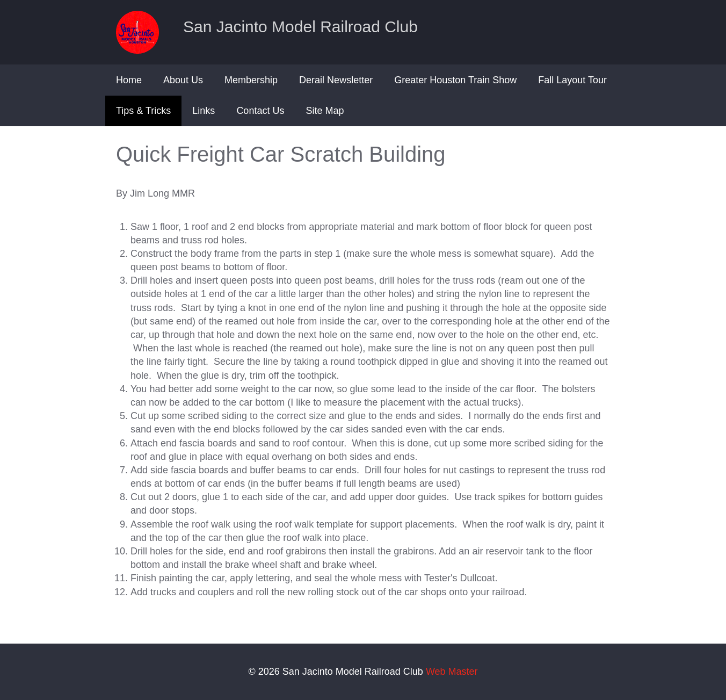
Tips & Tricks (143, 110)
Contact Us (260, 110)
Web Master (452, 671)
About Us (183, 80)
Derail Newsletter (336, 80)
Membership (251, 80)
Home (129, 80)
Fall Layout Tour (572, 80)
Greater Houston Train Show (455, 80)
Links (203, 110)
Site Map (325, 110)
